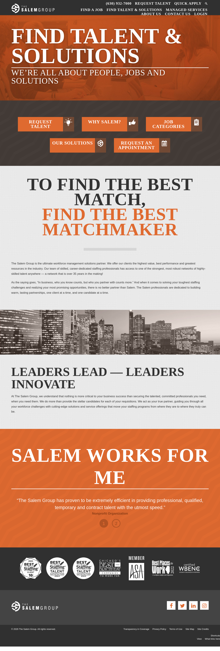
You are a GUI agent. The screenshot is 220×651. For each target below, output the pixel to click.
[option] (110, 504)
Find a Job (92, 10)
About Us (151, 14)
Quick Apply (187, 4)
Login (200, 14)
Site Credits (203, 629)
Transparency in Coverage (136, 629)
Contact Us (177, 14)
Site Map (189, 629)
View (199, 639)
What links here (212, 639)
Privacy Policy (159, 629)
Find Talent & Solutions (134, 10)
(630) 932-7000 (118, 4)
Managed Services (187, 10)
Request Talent (153, 4)
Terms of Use (175, 629)
